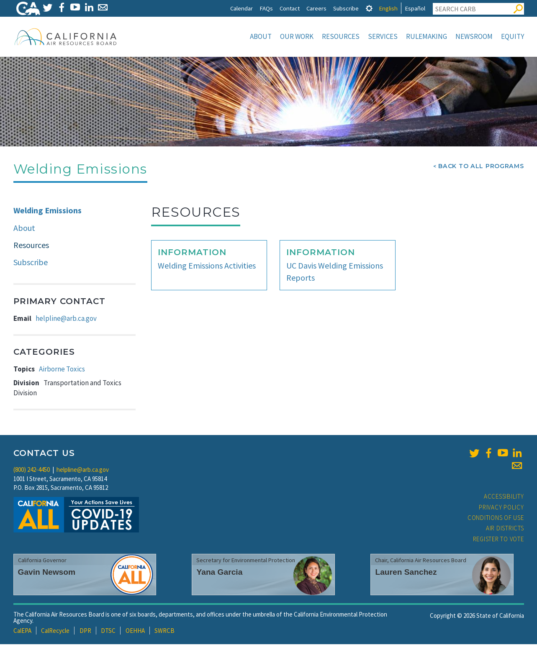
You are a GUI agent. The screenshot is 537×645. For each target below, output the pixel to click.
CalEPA (22, 631)
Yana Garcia (219, 572)
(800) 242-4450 (31, 470)
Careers (316, 8)
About (261, 36)
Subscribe (346, 8)
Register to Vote (498, 540)
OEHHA (135, 631)
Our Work (296, 36)
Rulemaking (426, 36)
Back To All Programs (481, 167)
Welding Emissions (47, 211)
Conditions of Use (496, 518)
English (388, 8)
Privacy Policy (501, 508)
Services (383, 36)
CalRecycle (55, 631)
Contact (290, 8)
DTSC (108, 631)
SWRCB (164, 631)
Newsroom (474, 36)
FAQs (266, 8)
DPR (85, 631)
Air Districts (505, 529)
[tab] (369, 8)
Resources (341, 36)
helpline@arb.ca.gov (66, 319)
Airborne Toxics (62, 369)
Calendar (241, 8)
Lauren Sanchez (406, 572)
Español (415, 8)
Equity (512, 36)
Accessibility (504, 497)
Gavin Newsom (47, 572)
